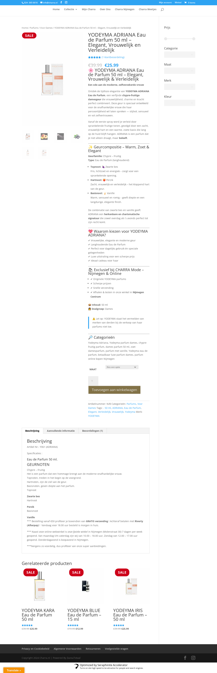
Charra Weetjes (147, 12)
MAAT (93, 372)
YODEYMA (94, 418)
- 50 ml (107, 410)
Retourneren (93, 651)
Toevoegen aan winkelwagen (114, 392)
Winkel (178, 3)
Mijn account (165, 3)
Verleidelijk (104, 414)
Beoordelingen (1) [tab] (92, 433)
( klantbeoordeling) (113, 59)
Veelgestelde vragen (116, 651)
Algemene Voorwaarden (67, 651)
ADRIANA (117, 410)
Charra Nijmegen (124, 12)
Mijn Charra (88, 12)
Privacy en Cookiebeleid (35, 651)
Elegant (92, 414)
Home (56, 12)
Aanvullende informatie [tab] (61, 433)
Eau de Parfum (132, 410)
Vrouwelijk (118, 414)
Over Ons (105, 12)
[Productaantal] (93, 383)
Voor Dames (46, 30)
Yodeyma (130, 414)
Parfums (34, 30)
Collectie (69, 12)
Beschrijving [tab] (32, 433)
